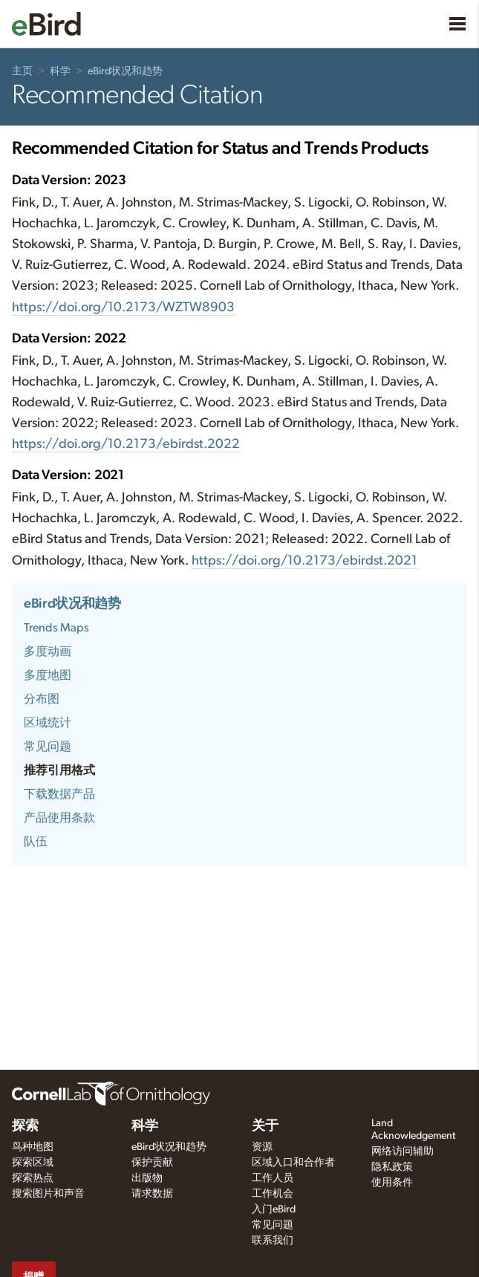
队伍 (36, 842)
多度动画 (47, 651)
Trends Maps (56, 628)
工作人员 (272, 1178)
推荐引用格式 (59, 770)
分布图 (41, 699)
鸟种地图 (32, 1147)
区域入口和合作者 (293, 1162)
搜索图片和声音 (48, 1194)
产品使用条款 (59, 818)
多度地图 (47, 675)
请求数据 (152, 1194)
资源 (262, 1147)
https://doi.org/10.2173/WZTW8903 (123, 307)
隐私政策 (392, 1167)
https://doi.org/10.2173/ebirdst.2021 (304, 561)
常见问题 (47, 747)
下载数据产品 (59, 794)
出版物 (147, 1178)
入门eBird (274, 1209)
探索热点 (32, 1178)
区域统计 (47, 723)
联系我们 (272, 1240)
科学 (60, 71)
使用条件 (392, 1182)
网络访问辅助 (402, 1151)
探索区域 (32, 1162)
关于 (265, 1126)
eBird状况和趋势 (125, 71)
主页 (22, 71)
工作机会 (272, 1194)
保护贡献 (152, 1162)
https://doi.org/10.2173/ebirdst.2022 (126, 444)
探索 (25, 1126)
